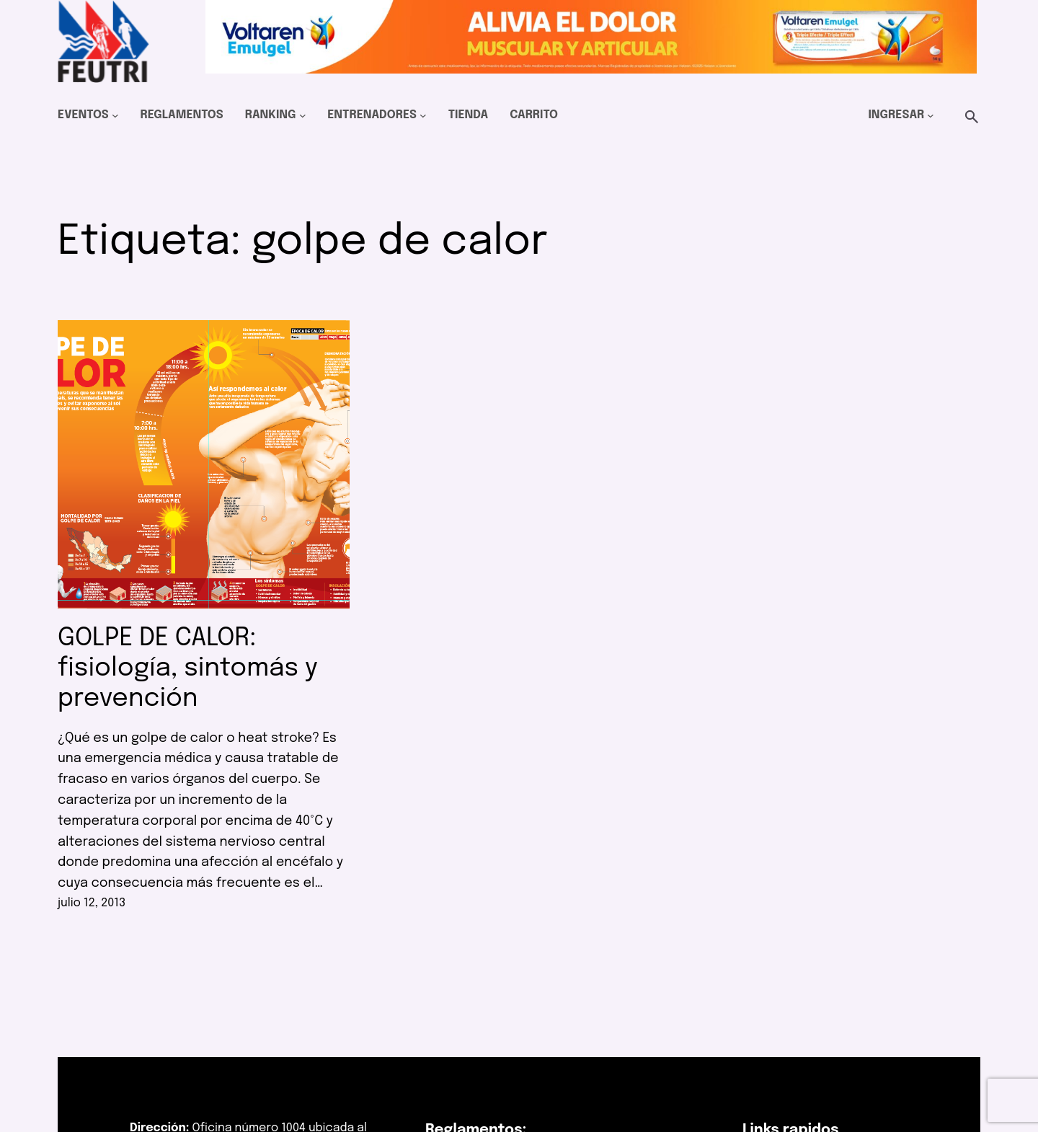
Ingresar (896, 115)
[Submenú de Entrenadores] (423, 115)
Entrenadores (372, 115)
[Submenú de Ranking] (302, 115)
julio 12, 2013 (91, 903)
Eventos (83, 115)
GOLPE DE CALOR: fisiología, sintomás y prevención (188, 668)
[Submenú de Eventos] (115, 115)
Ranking (270, 115)
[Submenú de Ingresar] (930, 115)
